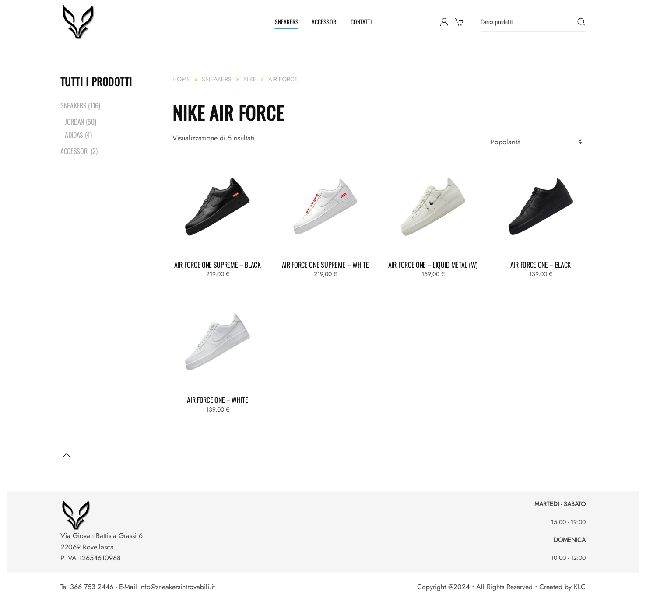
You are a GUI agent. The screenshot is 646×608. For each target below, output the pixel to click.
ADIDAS (74, 134)
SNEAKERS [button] (286, 21)
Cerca (581, 22)
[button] (66, 455)
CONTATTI (361, 21)
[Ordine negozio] (538, 142)
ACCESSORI (324, 21)
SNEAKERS (73, 105)
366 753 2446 (91, 587)
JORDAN (74, 121)
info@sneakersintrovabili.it (177, 587)
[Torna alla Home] (79, 21)
